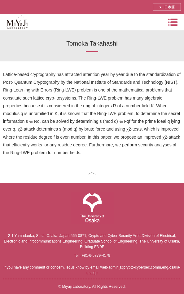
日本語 (167, 7)
